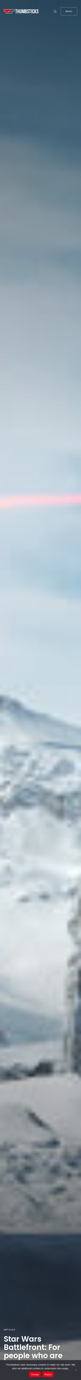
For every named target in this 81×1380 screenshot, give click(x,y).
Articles (9, 1329)
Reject (48, 1374)
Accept (35, 1374)
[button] (56, 11)
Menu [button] (69, 11)
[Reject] (76, 1370)
